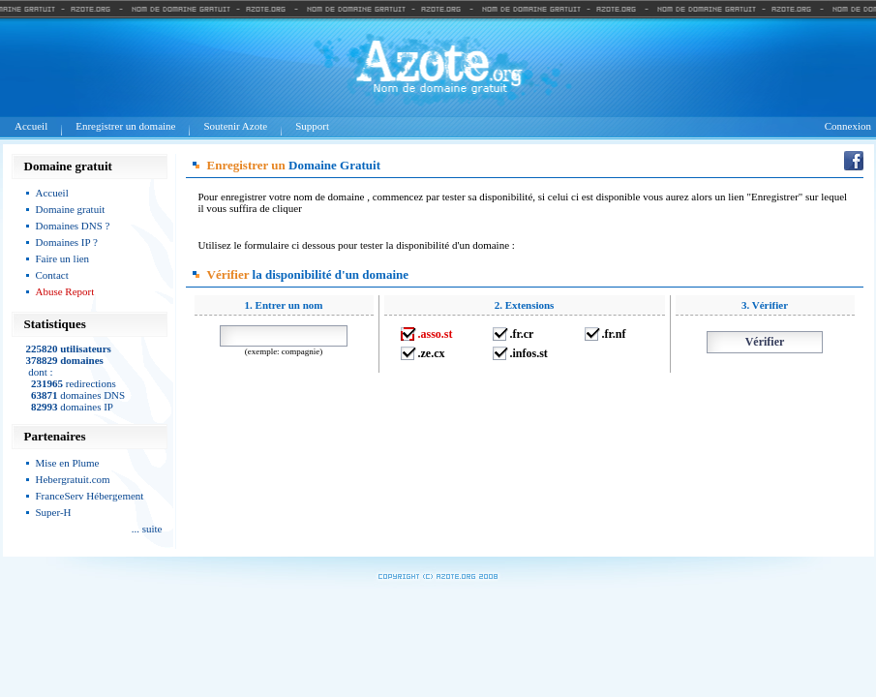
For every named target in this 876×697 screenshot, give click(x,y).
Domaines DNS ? (73, 225)
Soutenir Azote (235, 126)
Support (312, 126)
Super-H (54, 512)
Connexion (848, 126)
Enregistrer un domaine (125, 126)
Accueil (31, 126)
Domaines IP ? (67, 242)
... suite (147, 528)
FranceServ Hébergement (90, 495)
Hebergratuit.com (73, 479)
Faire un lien (63, 258)
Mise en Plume (68, 463)
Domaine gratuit (71, 209)
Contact (52, 275)
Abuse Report (65, 291)
